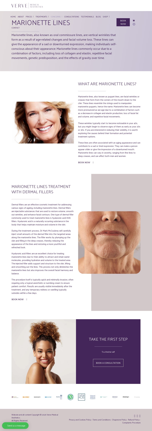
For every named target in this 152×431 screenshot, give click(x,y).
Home (13, 16)
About (21, 16)
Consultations (71, 16)
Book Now (86, 162)
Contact (16, 27)
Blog (98, 16)
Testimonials (87, 16)
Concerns (56, 16)
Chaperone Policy (119, 419)
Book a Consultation (108, 363)
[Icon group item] (134, 415)
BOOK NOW (123, 22)
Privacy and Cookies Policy (80, 419)
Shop (105, 16)
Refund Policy (134, 419)
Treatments (41, 16)
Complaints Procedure (131, 422)
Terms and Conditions (102, 419)
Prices (29, 16)
